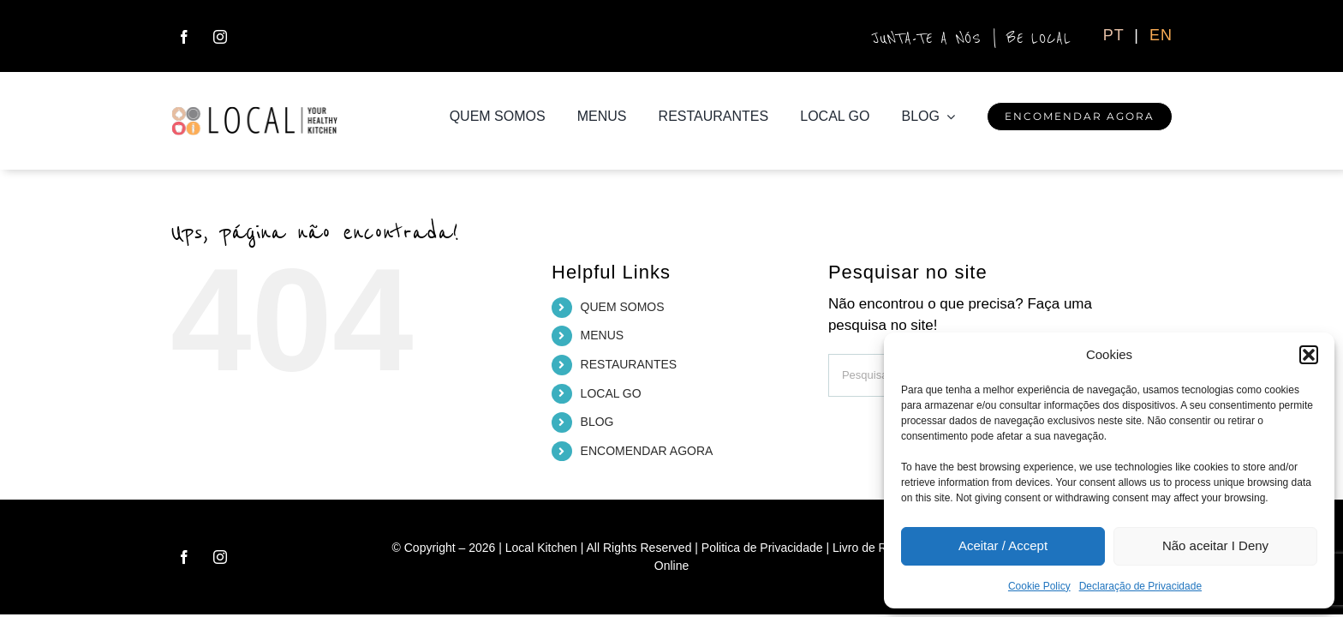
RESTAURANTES (629, 364)
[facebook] (184, 37)
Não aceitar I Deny (1215, 545)
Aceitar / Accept (1003, 545)
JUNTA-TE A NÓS (928, 38)
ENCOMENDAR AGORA (647, 451)
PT (1116, 35)
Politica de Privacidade (762, 547)
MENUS (602, 335)
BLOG (597, 421)
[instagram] (220, 37)
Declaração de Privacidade (1140, 586)
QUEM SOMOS (623, 307)
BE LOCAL (1038, 38)
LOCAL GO (611, 393)
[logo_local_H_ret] (254, 113)
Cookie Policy (1039, 586)
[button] (1308, 354)
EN (1161, 35)
